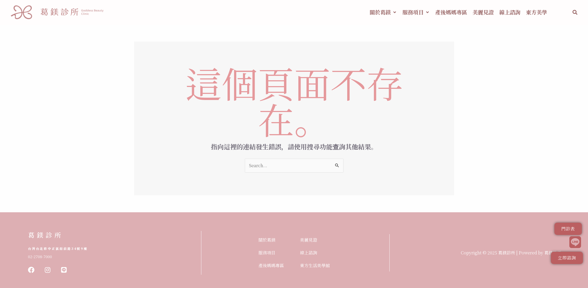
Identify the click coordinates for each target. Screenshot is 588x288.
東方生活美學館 (315, 265)
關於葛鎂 (266, 240)
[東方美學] (536, 12)
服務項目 (266, 253)
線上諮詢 (308, 253)
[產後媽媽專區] (451, 12)
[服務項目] (416, 12)
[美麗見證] (483, 12)
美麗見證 (308, 240)
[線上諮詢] (510, 12)
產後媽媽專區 (271, 265)
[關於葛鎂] (383, 12)
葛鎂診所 (45, 234)
